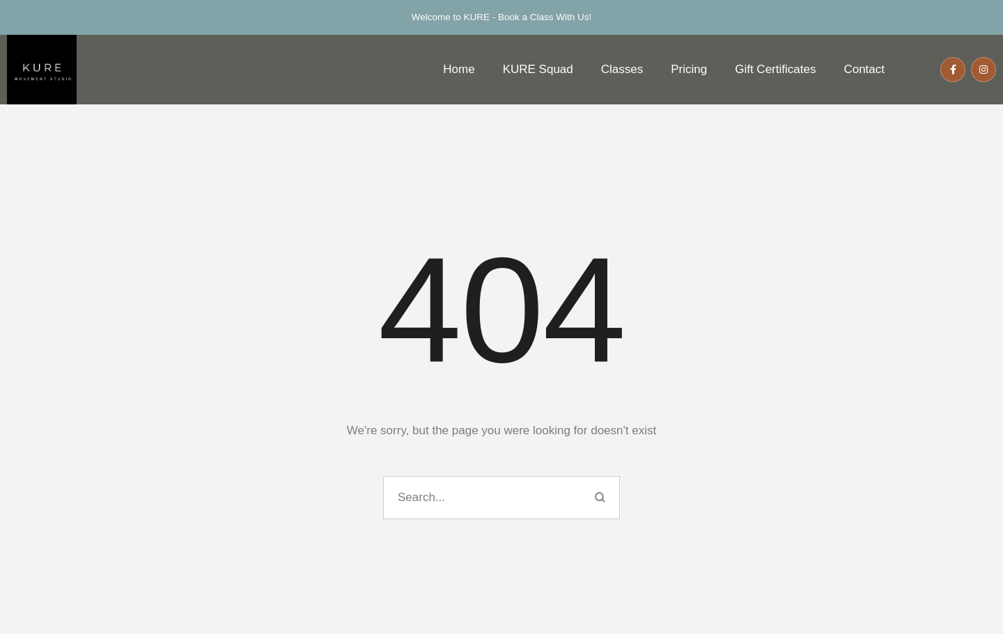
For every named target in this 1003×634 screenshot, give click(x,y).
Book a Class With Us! (544, 17)
